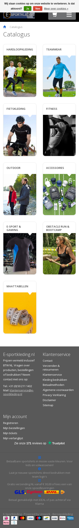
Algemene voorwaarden (58, 390)
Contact (47, 361)
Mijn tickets (10, 433)
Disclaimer (49, 400)
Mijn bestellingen (14, 428)
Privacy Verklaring (54, 395)
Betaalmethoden (53, 385)
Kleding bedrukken (55, 380)
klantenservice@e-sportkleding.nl (18, 392)
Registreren (10, 423)
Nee (37, 8)
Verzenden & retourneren (51, 367)
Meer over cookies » (56, 8)
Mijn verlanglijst (13, 438)
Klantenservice (52, 375)
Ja (27, 8)
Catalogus (16, 27)
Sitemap (48, 405)
